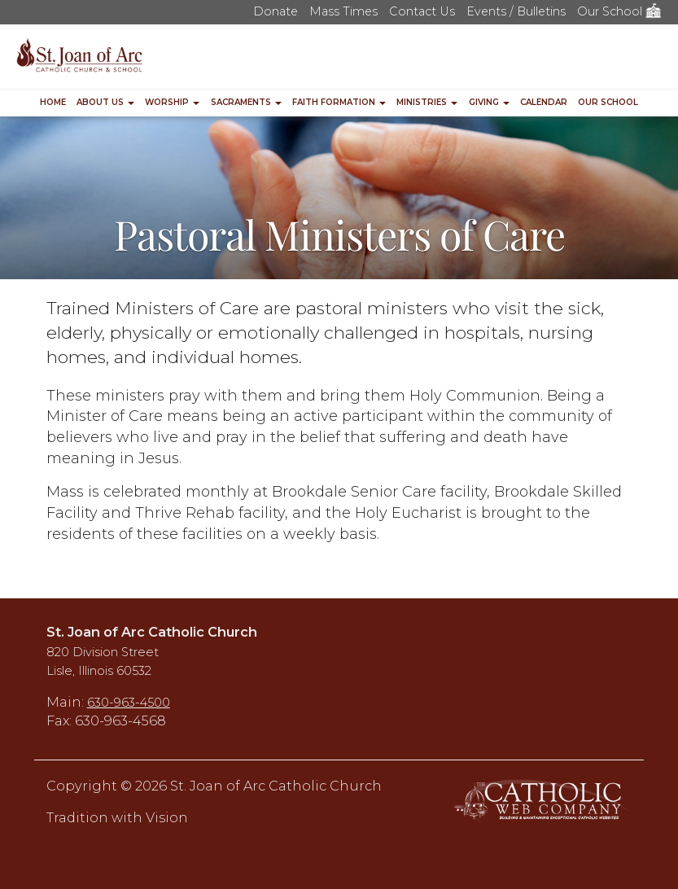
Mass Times (343, 11)
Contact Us (422, 11)
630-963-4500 (128, 702)
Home (53, 102)
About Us (105, 102)
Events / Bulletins (516, 11)
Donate (275, 11)
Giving (489, 102)
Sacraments (246, 102)
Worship (172, 102)
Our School (619, 11)
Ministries (426, 102)
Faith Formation (339, 102)
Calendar (543, 102)
